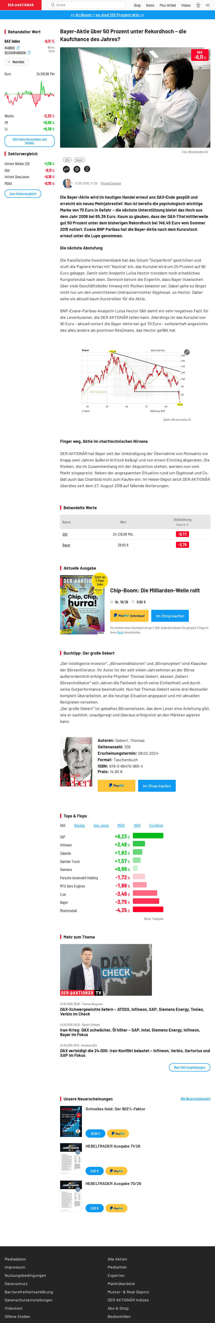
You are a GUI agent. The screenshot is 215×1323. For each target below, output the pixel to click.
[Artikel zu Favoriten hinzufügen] (87, 169)
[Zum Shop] (137, 5)
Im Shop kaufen (170, 615)
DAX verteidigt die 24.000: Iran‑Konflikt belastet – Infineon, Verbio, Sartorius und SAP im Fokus (135, 1053)
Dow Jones (101, 825)
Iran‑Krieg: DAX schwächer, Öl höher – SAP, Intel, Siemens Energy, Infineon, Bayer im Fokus (130, 1032)
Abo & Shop (118, 1308)
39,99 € (95, 1133)
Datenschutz (16, 1283)
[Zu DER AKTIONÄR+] (168, 5)
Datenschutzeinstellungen (29, 1300)
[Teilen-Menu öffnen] (66, 169)
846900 (12, 47)
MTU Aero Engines (72, 886)
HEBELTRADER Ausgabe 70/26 (113, 1183)
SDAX (137, 825)
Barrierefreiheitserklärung (29, 1291)
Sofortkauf (129, 615)
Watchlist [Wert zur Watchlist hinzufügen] (18, 61)
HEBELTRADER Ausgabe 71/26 (113, 1145)
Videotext (14, 1308)
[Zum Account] (150, 5)
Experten (116, 1275)
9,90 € (95, 1171)
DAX (67, 160)
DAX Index (12, 41)
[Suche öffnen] (53, 5)
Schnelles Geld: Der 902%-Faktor (115, 1108)
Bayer (79, 160)
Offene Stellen (17, 1316)
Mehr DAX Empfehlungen (189, 1067)
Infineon (66, 844)
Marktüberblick (121, 1283)
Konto (120, 632)
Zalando (65, 853)
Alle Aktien (117, 1258)
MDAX (121, 825)
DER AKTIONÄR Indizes (128, 1299)
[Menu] (209, 5)
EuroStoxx (156, 825)
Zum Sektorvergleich (23, 193)
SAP (62, 836)
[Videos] (186, 5)
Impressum (15, 1266)
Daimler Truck (70, 861)
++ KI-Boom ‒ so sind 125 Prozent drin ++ (107, 14)
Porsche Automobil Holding (79, 877)
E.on (63, 894)
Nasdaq (79, 825)
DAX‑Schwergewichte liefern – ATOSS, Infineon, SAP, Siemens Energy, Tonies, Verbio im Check (132, 1011)
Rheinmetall (68, 910)
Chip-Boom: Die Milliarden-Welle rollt (155, 590)
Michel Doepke (111, 183)
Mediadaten (15, 1258)
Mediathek (117, 1266)
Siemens (66, 869)
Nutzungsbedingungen (25, 1275)
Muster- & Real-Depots (128, 1291)
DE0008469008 (17, 52)
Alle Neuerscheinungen (195, 1099)
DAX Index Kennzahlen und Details (30, 141)
